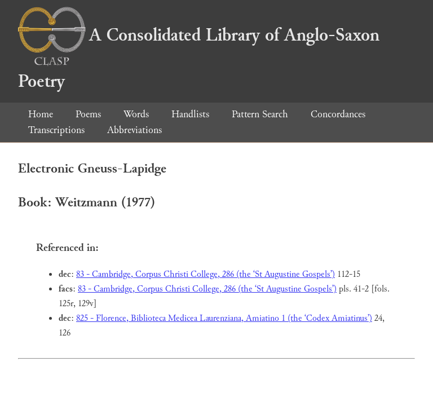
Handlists (190, 114)
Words (136, 114)
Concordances (338, 114)
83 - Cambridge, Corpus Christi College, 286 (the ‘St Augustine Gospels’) (205, 274)
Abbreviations (134, 130)
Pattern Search (260, 114)
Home (40, 114)
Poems (88, 114)
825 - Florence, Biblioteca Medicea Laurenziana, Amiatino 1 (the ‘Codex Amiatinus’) (224, 318)
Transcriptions (56, 130)
